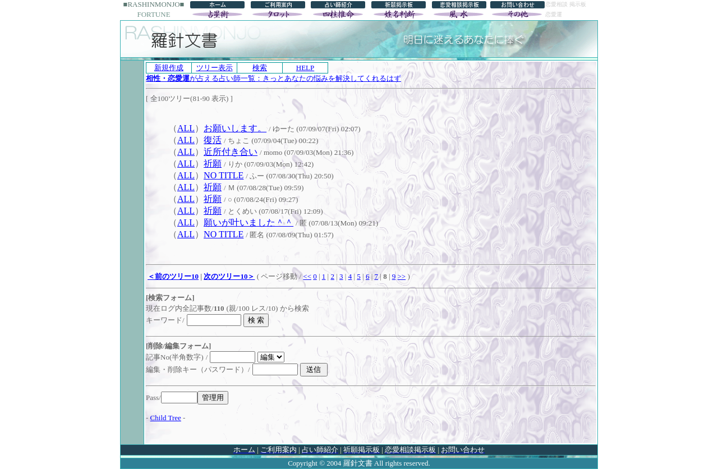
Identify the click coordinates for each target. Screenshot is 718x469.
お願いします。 (235, 128)
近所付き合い (230, 152)
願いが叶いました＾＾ (248, 222)
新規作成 (168, 67)
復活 (213, 140)
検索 (259, 67)
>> (401, 276)
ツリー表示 (214, 67)
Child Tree (165, 417)
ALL (186, 128)
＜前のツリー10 (173, 276)
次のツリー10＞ (229, 276)
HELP (305, 67)
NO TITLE (223, 175)
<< (307, 276)
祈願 (213, 163)
